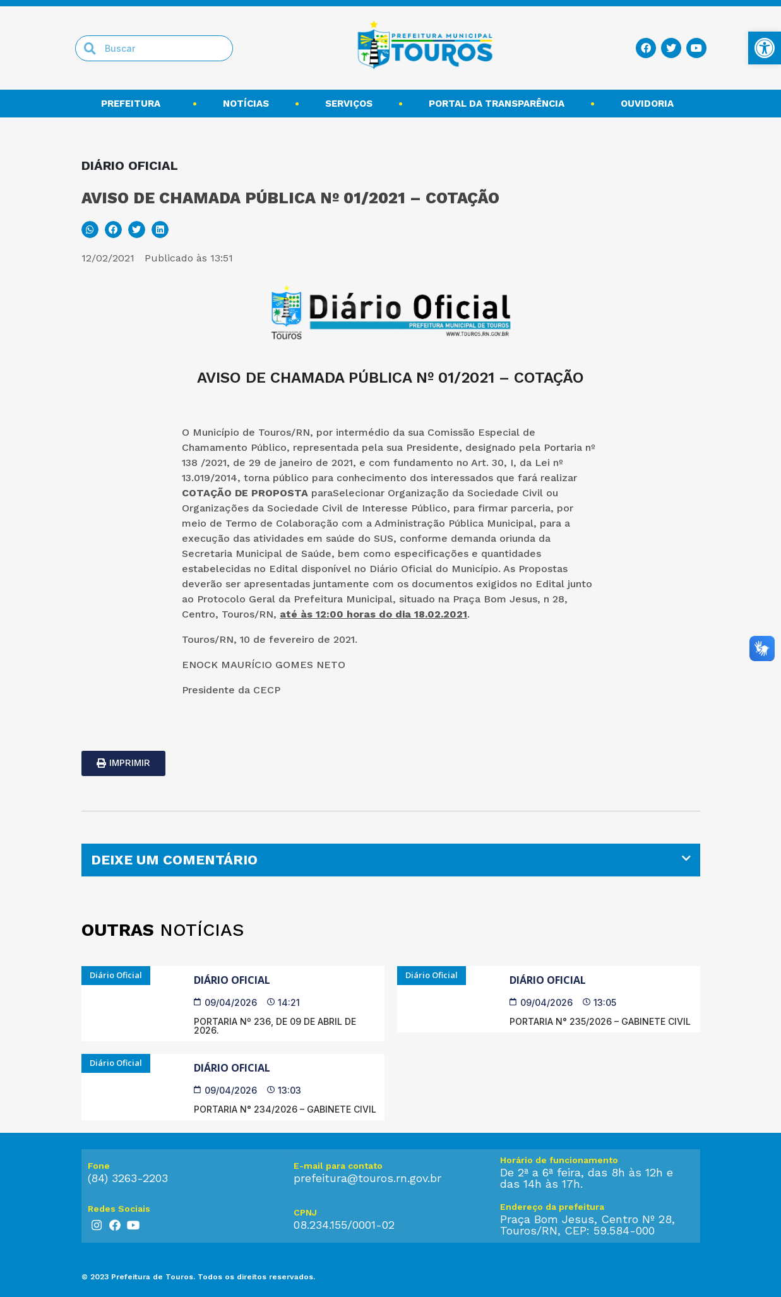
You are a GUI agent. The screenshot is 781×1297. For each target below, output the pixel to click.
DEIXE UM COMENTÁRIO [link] (174, 860)
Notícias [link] (246, 103)
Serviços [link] (349, 103)
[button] (89, 229)
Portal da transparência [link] (496, 103)
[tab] (390, 860)
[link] (764, 48)
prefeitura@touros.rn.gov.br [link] (367, 1178)
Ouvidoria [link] (650, 103)
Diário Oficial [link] (232, 980)
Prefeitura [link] (134, 103)
